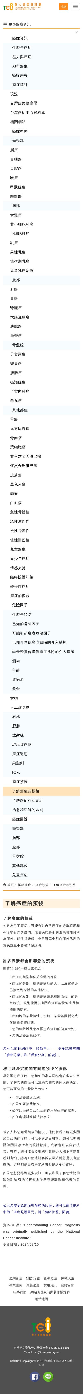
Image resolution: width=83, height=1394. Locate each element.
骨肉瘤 (16, 438)
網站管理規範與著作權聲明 (50, 1292)
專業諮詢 (15, 1285)
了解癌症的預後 (25, 791)
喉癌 (14, 178)
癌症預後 (20, 782)
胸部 (16, 206)
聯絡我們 (19, 1292)
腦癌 (14, 150)
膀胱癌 (16, 373)
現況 (14, 94)
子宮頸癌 (18, 354)
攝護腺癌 (18, 382)
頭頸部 (18, 141)
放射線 (18, 735)
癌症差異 (20, 75)
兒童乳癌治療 (22, 271)
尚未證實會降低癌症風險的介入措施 (43, 652)
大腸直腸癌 (20, 317)
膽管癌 (16, 336)
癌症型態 (20, 131)
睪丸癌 (16, 401)
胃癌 (14, 298)
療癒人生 (67, 1278)
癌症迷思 (20, 754)
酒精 (16, 661)
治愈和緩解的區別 (27, 810)
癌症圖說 (20, 819)
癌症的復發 (20, 596)
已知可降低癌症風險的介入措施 (39, 642)
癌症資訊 (20, 38)
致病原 (18, 679)
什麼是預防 (22, 614)
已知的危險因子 (25, 624)
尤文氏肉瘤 (20, 429)
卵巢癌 (16, 364)
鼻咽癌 (16, 159)
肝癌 (14, 289)
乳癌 (14, 243)
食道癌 (16, 215)
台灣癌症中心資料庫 (27, 113)
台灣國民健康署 (23, 103)
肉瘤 (14, 494)
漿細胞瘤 (18, 447)
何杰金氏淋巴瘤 (23, 466)
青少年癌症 (20, 559)
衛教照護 (50, 1278)
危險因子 (20, 605)
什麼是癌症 (22, 48)
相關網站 (18, 122)
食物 (14, 698)
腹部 (16, 280)
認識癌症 (15, 1278)
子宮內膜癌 (20, 391)
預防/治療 (33, 1278)
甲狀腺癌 (18, 187)
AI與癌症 (20, 66)
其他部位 (20, 410)
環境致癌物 (22, 745)
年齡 (16, 670)
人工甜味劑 (20, 707)
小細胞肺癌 (20, 233)
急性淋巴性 (20, 521)
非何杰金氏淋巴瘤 (25, 456)
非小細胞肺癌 (22, 224)
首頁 (8, 885)
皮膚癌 (16, 475)
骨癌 (14, 419)
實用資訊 (50, 1285)
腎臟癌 (16, 308)
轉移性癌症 (20, 586)
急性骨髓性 (20, 512)
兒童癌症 (18, 549)
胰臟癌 (16, 326)
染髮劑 (18, 763)
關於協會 (67, 1285)
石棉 (16, 717)
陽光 (16, 772)
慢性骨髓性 (20, 531)
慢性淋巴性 (20, 540)
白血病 (16, 503)
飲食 (16, 689)
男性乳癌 (18, 252)
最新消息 (32, 1285)
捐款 (63, 6)
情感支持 (18, 568)
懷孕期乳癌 (20, 261)
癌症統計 (20, 85)
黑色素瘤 (18, 484)
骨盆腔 (18, 345)
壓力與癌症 (22, 57)
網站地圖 (41, 1299)
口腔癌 (16, 168)
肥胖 (16, 726)
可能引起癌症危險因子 (31, 633)
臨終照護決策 (22, 577)
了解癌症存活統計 (27, 800)
